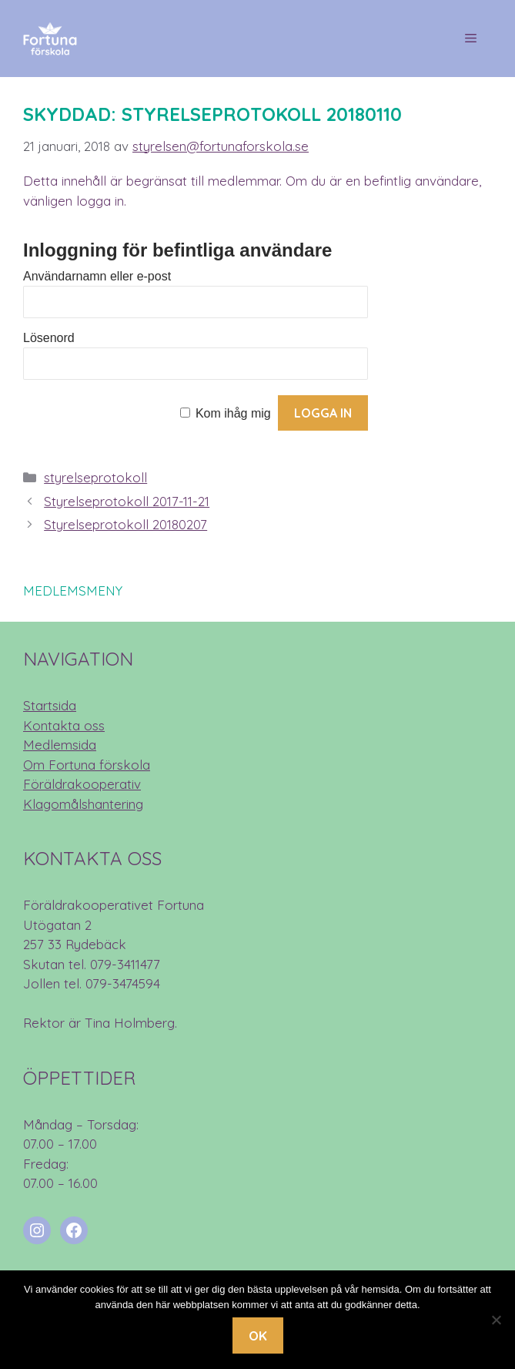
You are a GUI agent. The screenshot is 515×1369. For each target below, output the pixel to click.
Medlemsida (59, 745)
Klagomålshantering (83, 804)
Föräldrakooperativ (82, 784)
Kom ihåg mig (233, 413)
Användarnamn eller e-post (97, 276)
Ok (258, 1335)
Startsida (49, 705)
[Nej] (495, 1319)
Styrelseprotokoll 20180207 (125, 524)
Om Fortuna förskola (86, 765)
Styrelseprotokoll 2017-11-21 (126, 501)
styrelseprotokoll (95, 477)
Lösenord (49, 337)
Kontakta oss (64, 725)
